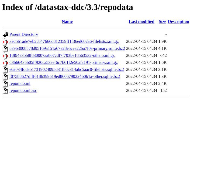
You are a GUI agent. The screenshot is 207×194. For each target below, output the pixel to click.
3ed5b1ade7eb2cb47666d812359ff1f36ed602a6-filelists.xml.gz (64, 41)
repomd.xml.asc (23, 90)
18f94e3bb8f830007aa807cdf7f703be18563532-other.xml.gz (62, 55)
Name (67, 21)
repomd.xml (19, 83)
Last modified (141, 21)
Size (162, 21)
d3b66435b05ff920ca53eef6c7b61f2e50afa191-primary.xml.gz (63, 62)
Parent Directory (23, 34)
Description (178, 21)
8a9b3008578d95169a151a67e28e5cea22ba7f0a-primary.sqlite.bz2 (67, 48)
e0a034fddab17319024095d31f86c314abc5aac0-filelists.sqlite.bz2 (66, 69)
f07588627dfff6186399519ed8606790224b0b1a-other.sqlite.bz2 (64, 76)
